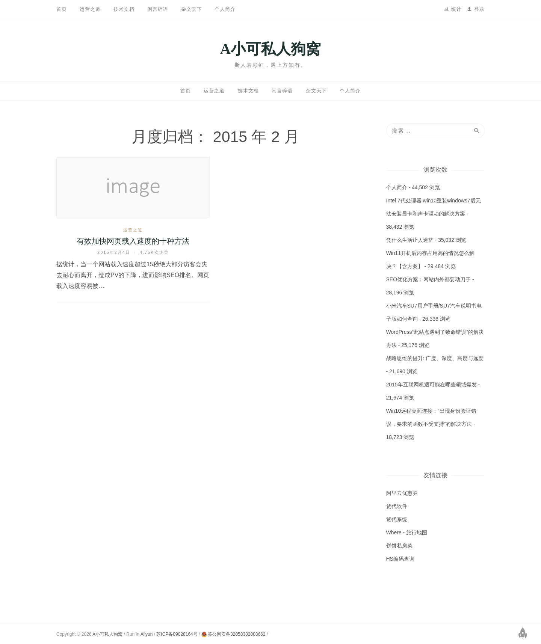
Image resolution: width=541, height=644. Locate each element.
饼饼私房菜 (399, 546)
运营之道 (90, 9)
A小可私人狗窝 (270, 49)
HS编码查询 (400, 559)
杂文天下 (191, 9)
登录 (479, 9)
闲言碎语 (157, 9)
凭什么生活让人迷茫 (410, 240)
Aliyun (147, 634)
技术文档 (123, 9)
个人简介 (225, 9)
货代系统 (396, 519)
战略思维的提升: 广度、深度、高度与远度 (435, 358)
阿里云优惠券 (402, 493)
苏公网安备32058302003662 (233, 634)
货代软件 (396, 506)
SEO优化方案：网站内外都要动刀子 (428, 279)
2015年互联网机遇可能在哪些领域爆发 (431, 385)
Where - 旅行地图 (407, 532)
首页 (61, 9)
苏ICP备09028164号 (176, 634)
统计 (457, 9)
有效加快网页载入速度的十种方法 (133, 241)
